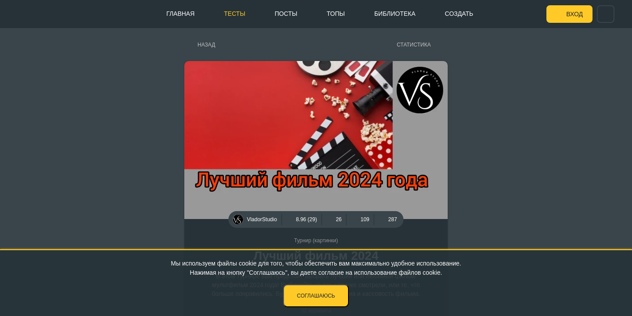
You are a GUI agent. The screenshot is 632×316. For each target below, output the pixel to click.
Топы (336, 13)
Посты (286, 13)
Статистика (414, 45)
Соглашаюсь (316, 296)
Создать (459, 13)
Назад (206, 45)
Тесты (234, 13)
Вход (574, 14)
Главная (180, 13)
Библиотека (395, 13)
